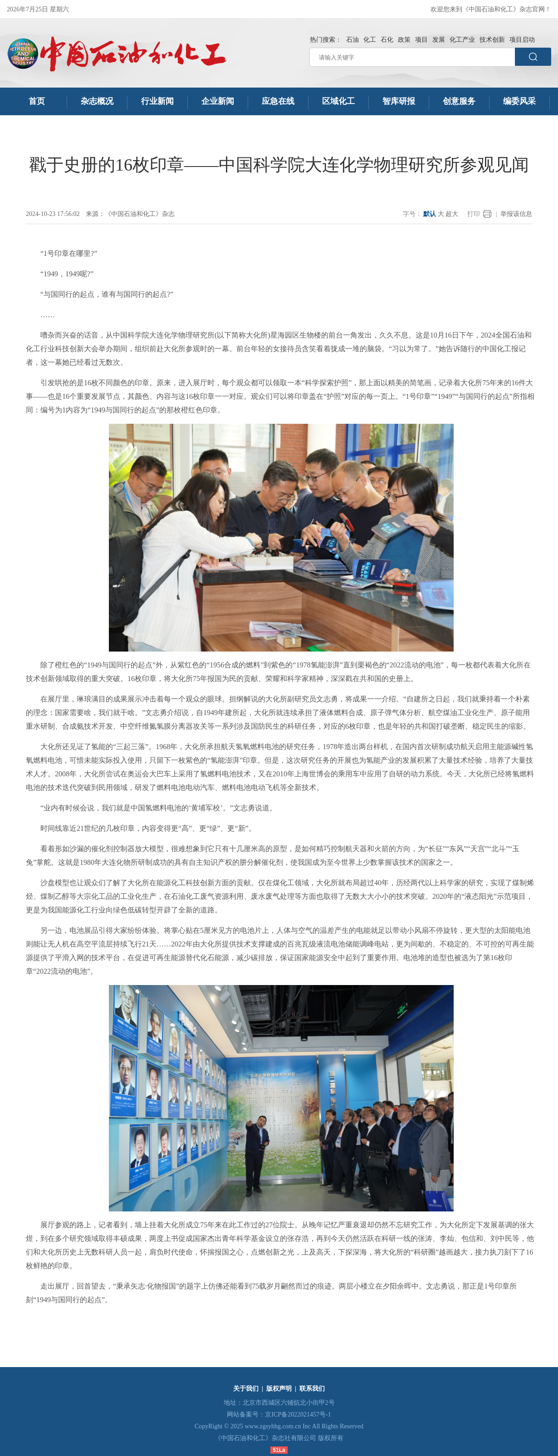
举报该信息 (516, 214)
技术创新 (492, 39)
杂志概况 (97, 101)
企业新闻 (217, 101)
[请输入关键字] (412, 57)
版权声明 (279, 1388)
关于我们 (246, 1388)
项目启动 (522, 39)
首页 (37, 101)
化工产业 (462, 39)
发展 (438, 39)
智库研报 (398, 101)
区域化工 (338, 101)
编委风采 (519, 101)
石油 (352, 39)
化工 (369, 39)
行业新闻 (157, 101)
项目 (421, 39)
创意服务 (459, 101)
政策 (404, 39)
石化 (387, 39)
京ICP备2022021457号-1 (298, 1414)
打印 (473, 214)
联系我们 (312, 1388)
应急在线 (278, 101)
